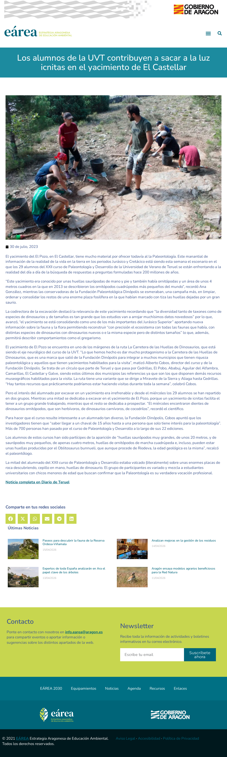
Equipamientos (83, 688)
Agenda (134, 688)
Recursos (157, 688)
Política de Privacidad (181, 738)
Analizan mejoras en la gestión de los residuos (184, 540)
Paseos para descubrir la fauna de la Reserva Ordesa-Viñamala (73, 542)
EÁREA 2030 (51, 688)
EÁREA (22, 738)
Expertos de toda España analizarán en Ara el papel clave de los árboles (74, 570)
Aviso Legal (125, 738)
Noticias (112, 688)
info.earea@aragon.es (84, 632)
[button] (208, 33)
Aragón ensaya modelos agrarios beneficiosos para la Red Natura (183, 570)
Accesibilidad (149, 738)
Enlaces (180, 688)
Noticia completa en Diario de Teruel (37, 482)
